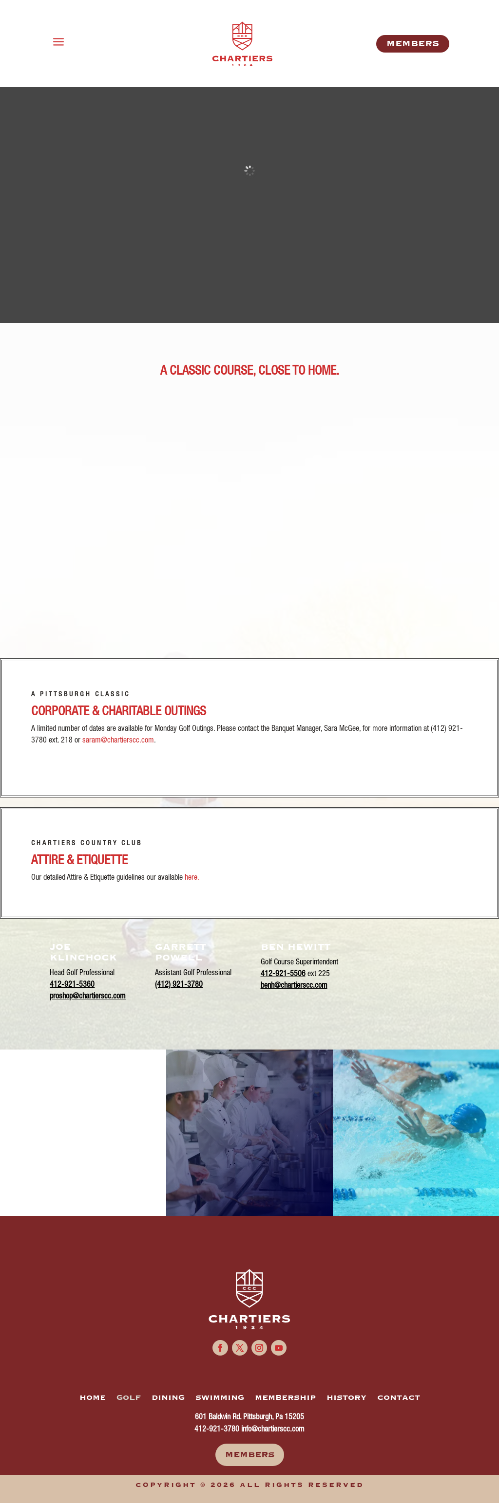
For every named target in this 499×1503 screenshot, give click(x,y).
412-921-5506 (283, 974)
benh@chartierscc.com (294, 986)
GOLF (128, 1398)
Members (249, 1455)
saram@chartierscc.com (118, 741)
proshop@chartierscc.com (88, 997)
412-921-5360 (72, 985)
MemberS (412, 43)
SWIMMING (219, 1398)
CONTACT (398, 1398)
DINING (168, 1398)
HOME (92, 1398)
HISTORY (346, 1398)
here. (192, 878)
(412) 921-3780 (179, 985)
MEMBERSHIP (285, 1398)
